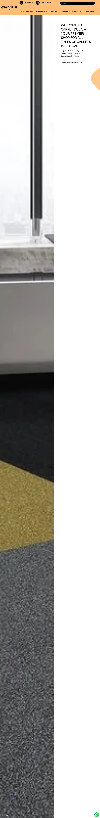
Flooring (65, 12)
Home (22, 12)
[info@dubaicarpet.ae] (38, 3)
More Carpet (41, 12)
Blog (81, 12)
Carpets (29, 12)
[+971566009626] (21, 3)
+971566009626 (29, 2)
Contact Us (90, 12)
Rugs (74, 12)
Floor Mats (54, 12)
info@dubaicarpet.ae (46, 2)
